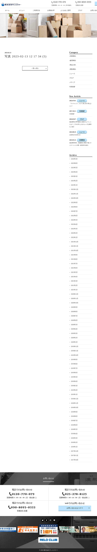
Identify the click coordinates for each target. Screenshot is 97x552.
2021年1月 (74, 290)
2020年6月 (74, 320)
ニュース (72, 73)
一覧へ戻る (35, 68)
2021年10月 (74, 250)
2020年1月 (74, 342)
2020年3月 (74, 333)
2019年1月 (74, 394)
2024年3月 (74, 159)
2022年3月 (74, 228)
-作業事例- (72, 56)
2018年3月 (74, 438)
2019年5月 (74, 377)
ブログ (71, 78)
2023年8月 (74, 163)
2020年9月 (74, 307)
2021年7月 (74, 263)
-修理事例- (72, 60)
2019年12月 (74, 346)
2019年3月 (74, 385)
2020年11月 (74, 298)
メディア (72, 82)
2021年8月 (74, 259)
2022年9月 (74, 202)
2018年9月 (74, 412)
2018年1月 (74, 447)
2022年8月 (74, 207)
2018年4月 (74, 433)
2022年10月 (74, 198)
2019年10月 (74, 355)
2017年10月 (74, 460)
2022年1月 (74, 237)
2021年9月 (74, 255)
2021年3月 (74, 281)
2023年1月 (74, 185)
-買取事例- (72, 69)
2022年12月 (74, 189)
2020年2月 (74, 337)
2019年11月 (74, 351)
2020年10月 (74, 303)
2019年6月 (74, 372)
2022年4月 (74, 224)
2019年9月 (74, 359)
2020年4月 (74, 329)
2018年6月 (74, 425)
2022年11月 (74, 194)
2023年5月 (74, 167)
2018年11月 (74, 403)
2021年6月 (74, 268)
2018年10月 (74, 407)
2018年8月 (74, 416)
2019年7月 (74, 368)
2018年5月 (74, 429)
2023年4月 (74, 172)
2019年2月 (74, 390)
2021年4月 (74, 276)
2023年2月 (74, 180)
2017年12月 (74, 451)
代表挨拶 (72, 86)
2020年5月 (74, 324)
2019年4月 (74, 381)
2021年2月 (74, 285)
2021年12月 (74, 242)
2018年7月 (74, 420)
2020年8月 (74, 311)
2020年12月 (74, 294)
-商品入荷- (72, 65)
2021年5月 (74, 272)
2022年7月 (74, 211)
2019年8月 (74, 364)
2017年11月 (74, 455)
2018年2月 (74, 442)
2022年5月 (74, 220)
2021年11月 (74, 246)
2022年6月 (74, 215)
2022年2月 (74, 233)
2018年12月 (74, 399)
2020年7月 (74, 316)
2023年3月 (74, 176)
